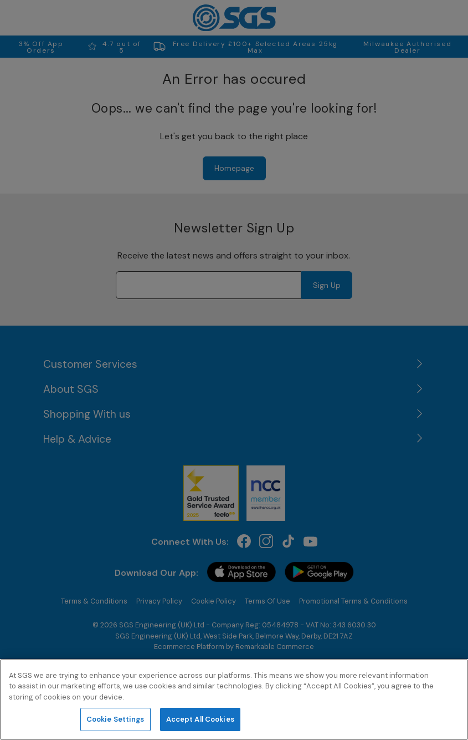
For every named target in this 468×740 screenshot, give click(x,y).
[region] (234, 699)
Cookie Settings (115, 719)
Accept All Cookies (200, 719)
